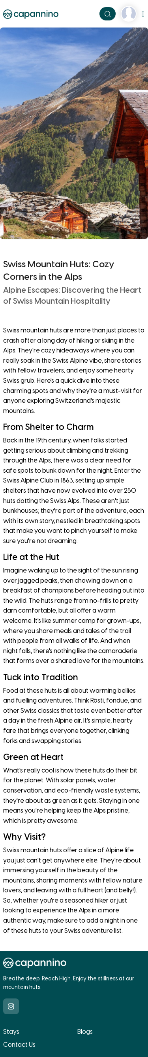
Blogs (85, 1031)
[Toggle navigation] (143, 13)
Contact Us (19, 1044)
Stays (11, 1031)
